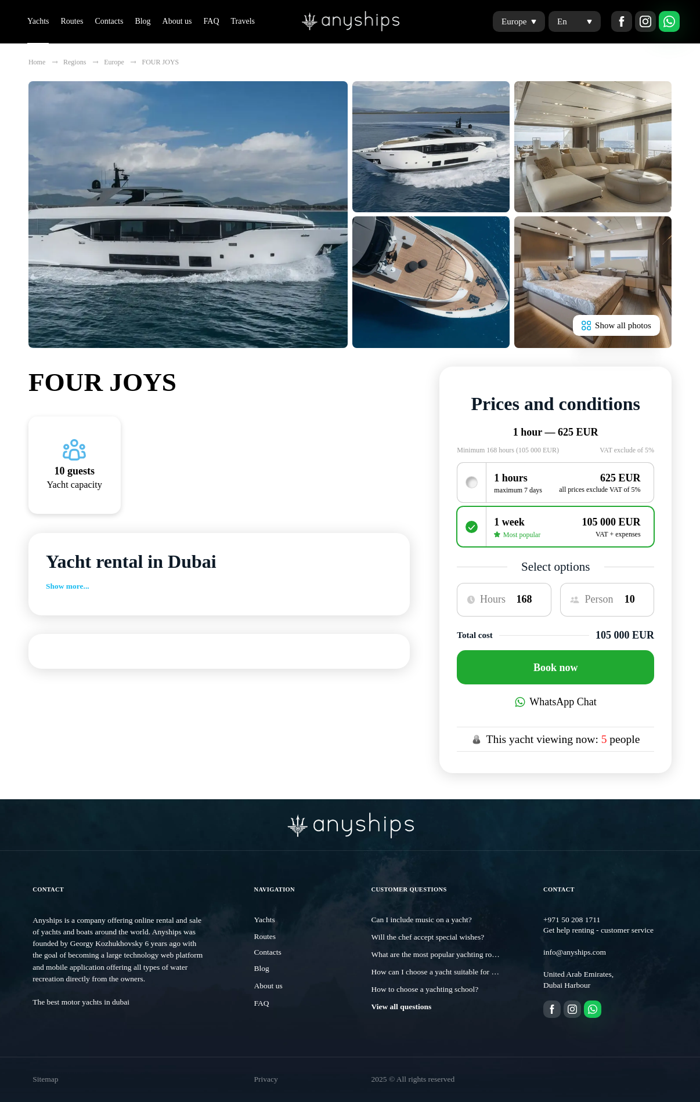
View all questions (401, 1006)
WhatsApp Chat (556, 702)
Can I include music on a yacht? (421, 919)
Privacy (266, 1079)
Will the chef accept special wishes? (428, 937)
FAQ (211, 21)
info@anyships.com (574, 952)
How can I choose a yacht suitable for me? (437, 971)
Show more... (67, 586)
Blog (142, 21)
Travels (243, 21)
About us (177, 21)
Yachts (38, 21)
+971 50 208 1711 (571, 919)
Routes (71, 21)
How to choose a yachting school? (425, 989)
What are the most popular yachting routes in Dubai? (454, 954)
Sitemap (45, 1079)
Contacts (109, 21)
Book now (555, 667)
